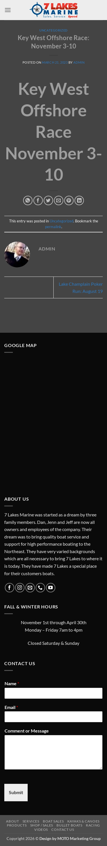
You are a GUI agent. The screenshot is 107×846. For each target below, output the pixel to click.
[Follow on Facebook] (9, 587)
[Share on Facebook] (38, 200)
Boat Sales (53, 821)
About (12, 821)
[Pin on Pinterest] (69, 200)
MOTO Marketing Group (79, 838)
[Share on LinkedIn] (79, 200)
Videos (41, 829)
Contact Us (62, 829)
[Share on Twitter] (48, 200)
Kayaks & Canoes (83, 821)
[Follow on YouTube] (50, 587)
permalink (53, 226)
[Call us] (40, 587)
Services (31, 821)
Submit (16, 792)
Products (17, 825)
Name (12, 683)
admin (78, 62)
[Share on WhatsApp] (28, 200)
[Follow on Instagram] (20, 587)
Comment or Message (27, 730)
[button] (7, 10)
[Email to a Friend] (58, 200)
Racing (93, 825)
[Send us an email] (30, 587)
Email (11, 707)
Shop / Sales (41, 825)
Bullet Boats (69, 825)
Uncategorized (53, 30)
